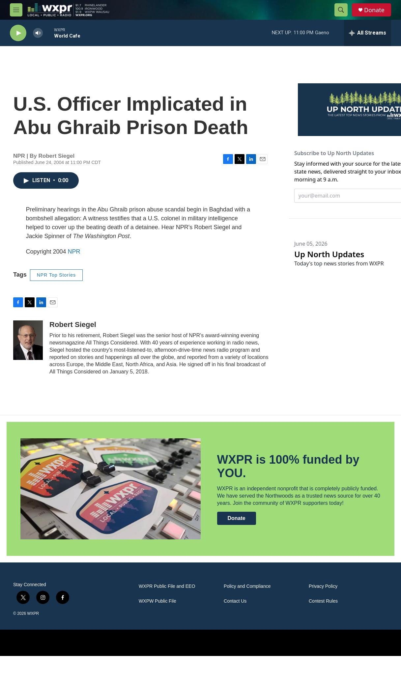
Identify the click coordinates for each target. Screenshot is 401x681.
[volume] (37, 33)
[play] (18, 33)
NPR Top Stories (56, 275)
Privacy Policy (323, 586)
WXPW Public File (157, 601)
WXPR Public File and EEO (167, 586)
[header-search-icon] (341, 9)
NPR (74, 251)
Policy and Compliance (247, 586)
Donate (374, 10)
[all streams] (367, 33)
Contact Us (235, 601)
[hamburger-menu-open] (16, 9)
